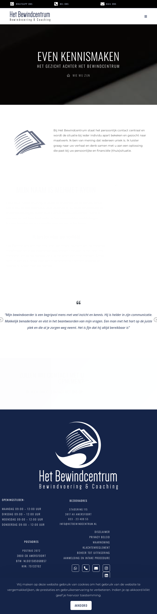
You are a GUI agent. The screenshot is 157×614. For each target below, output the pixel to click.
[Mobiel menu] (145, 16)
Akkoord (81, 605)
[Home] (68, 75)
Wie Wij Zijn (81, 75)
